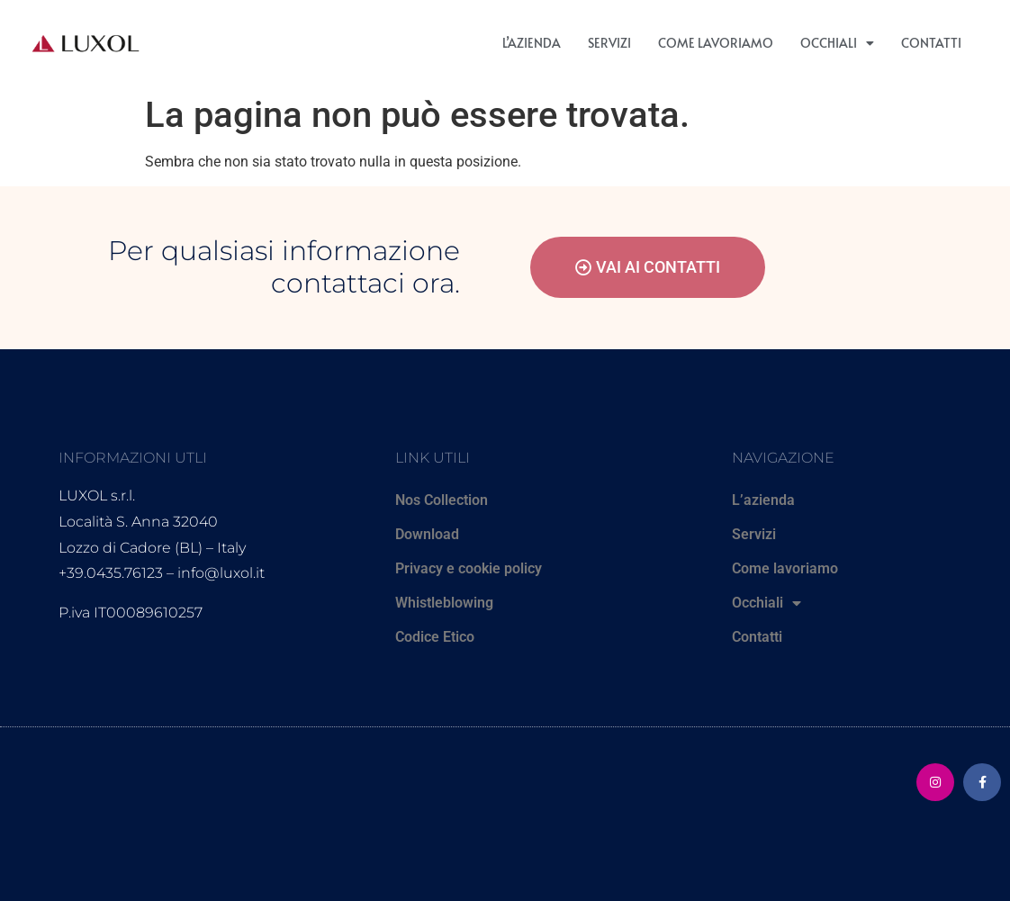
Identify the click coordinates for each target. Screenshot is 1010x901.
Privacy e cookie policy (468, 568)
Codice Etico (434, 636)
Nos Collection (441, 500)
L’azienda (531, 42)
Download (427, 534)
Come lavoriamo (715, 42)
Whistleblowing (444, 602)
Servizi (609, 42)
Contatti (931, 42)
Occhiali (837, 43)
